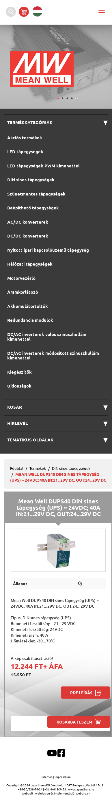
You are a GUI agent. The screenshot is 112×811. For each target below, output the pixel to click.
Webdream (83, 793)
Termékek (37, 468)
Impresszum (63, 777)
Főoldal (16, 468)
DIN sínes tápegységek (71, 468)
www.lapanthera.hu (81, 789)
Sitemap (47, 777)
